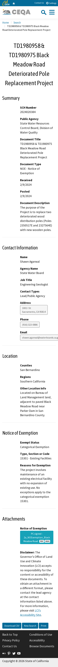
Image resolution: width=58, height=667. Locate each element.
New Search (30, 625)
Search (17, 22)
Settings (51, 3)
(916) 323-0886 (30, 324)
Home (5, 22)
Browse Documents (41, 646)
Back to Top (10, 634)
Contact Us (39, 3)
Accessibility (37, 640)
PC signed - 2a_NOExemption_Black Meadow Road (36, 537)
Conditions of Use (40, 634)
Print (43, 625)
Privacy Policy (11, 640)
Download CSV (11, 625)
